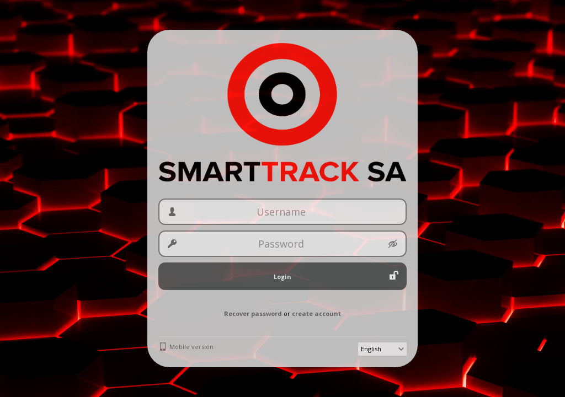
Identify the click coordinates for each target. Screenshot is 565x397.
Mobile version (191, 346)
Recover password (253, 313)
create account (316, 313)
